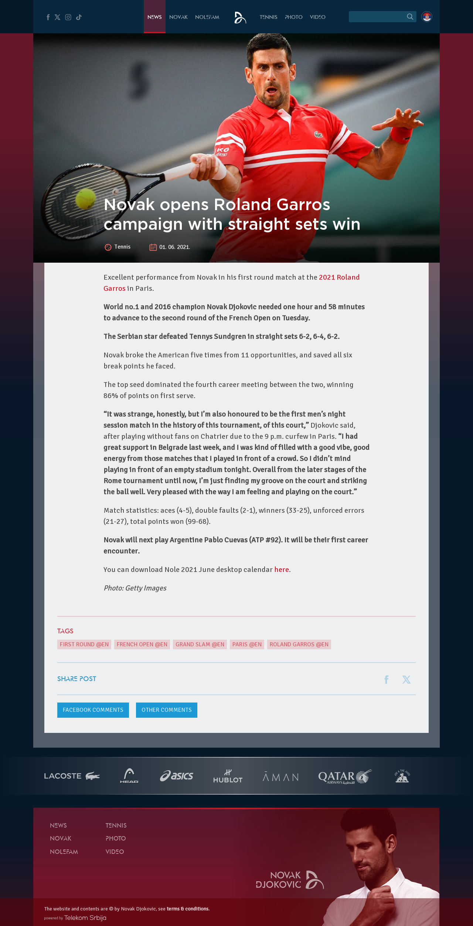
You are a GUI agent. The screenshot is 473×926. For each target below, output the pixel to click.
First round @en (84, 644)
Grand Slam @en (200, 644)
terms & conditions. (188, 909)
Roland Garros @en (299, 644)
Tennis (269, 17)
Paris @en (247, 644)
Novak (178, 17)
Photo (294, 17)
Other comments (167, 710)
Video (318, 17)
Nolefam (207, 17)
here (281, 569)
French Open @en (142, 644)
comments (93, 710)
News (154, 17)
